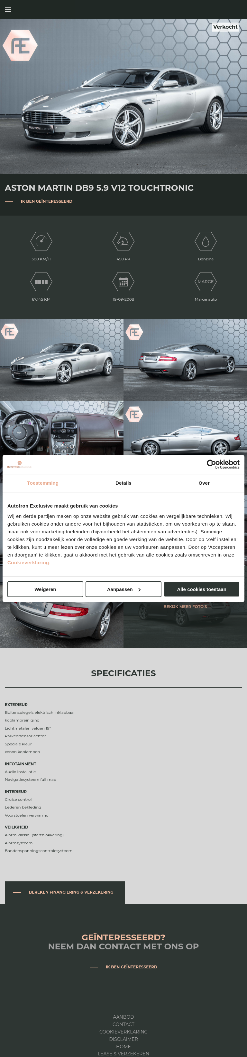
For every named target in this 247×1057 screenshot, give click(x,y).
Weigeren (45, 589)
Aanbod (123, 1017)
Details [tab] (123, 483)
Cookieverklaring (28, 562)
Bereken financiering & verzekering (71, 892)
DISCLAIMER (123, 1039)
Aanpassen (124, 589)
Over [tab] (204, 483)
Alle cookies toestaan (201, 589)
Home (123, 1047)
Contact (123, 1024)
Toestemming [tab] (43, 483)
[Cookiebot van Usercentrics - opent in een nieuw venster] (211, 464)
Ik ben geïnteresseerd (46, 201)
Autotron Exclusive (235, 10)
